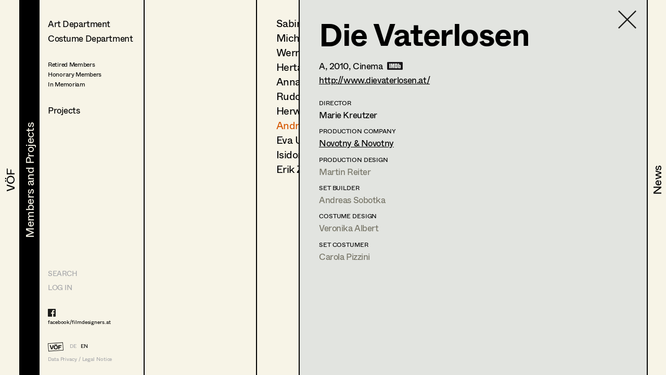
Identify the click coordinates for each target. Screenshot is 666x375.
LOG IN (60, 287)
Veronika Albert (349, 228)
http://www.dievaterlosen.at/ (374, 80)
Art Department (79, 24)
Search (62, 273)
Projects (64, 110)
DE (73, 346)
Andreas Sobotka (352, 200)
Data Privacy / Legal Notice (80, 359)
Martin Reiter (344, 172)
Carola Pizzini (344, 256)
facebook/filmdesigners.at (79, 322)
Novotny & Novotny (356, 143)
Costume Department (90, 38)
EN (84, 346)
